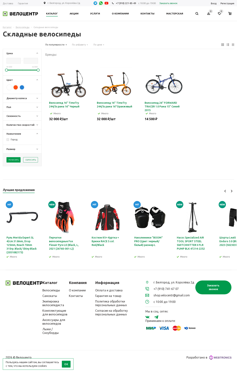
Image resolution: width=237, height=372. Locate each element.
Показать (14, 160)
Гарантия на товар (108, 295)
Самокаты (49, 295)
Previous (225, 191)
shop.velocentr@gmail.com (171, 295)
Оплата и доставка (109, 290)
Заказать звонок (213, 287)
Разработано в (208, 357)
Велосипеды (51, 290)
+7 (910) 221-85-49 (126, 3)
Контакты (76, 295)
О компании (77, 290)
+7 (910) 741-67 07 (166, 288)
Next (231, 191)
